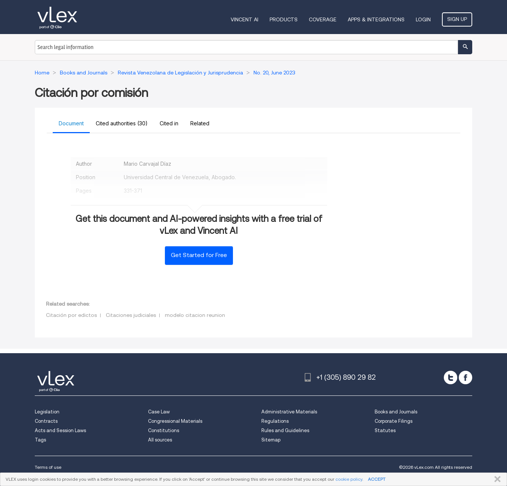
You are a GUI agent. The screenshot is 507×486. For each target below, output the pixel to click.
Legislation (47, 412)
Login (423, 19)
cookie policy (348, 479)
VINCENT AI (244, 19)
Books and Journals (396, 412)
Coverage (323, 19)
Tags (40, 440)
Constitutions (163, 430)
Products (284, 19)
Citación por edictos (71, 315)
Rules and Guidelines (285, 430)
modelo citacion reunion (195, 315)
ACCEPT (376, 479)
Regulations (275, 421)
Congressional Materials (175, 421)
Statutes (385, 430)
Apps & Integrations (376, 19)
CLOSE (496, 479)
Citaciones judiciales (131, 315)
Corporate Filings (393, 421)
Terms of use (48, 467)
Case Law (159, 412)
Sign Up (457, 19)
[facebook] (465, 377)
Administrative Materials (289, 412)
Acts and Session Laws (60, 430)
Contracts (46, 421)
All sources (160, 440)
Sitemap (270, 440)
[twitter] (450, 377)
